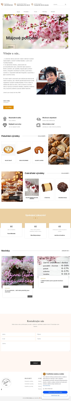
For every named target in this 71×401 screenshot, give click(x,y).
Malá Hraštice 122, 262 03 (23, 5)
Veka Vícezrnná (23, 160)
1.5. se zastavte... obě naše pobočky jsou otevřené (17, 291)
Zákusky (10, 47)
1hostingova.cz (45, 398)
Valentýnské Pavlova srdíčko (32, 198)
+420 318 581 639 (8, 5)
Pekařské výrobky (29, 381)
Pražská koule (62, 197)
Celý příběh (8, 107)
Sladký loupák (39, 160)
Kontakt (53, 381)
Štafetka (47, 197)
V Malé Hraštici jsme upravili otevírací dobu (52, 281)
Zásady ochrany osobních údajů (59, 386)
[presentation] (11, 355)
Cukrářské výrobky (29, 383)
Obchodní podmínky (42, 388)
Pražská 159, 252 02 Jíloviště (41, 5)
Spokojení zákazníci (42, 383)
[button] (59, 43)
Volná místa (40, 386)
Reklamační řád (55, 388)
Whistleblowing (55, 383)
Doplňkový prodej (29, 386)
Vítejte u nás (41, 381)
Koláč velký (8, 160)
